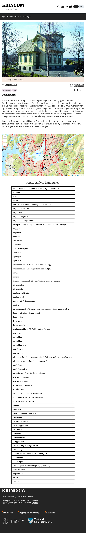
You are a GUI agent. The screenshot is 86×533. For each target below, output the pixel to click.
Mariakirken (18, 349)
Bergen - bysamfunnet (22, 209)
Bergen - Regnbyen (21, 217)
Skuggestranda (19, 441)
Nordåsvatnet (18, 389)
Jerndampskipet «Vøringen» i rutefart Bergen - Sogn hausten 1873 (41, 309)
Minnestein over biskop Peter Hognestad (30, 361)
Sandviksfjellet (19, 437)
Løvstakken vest (19, 345)
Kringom (13, 5)
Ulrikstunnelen (19, 470)
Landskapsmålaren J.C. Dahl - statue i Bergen (31, 329)
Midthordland (14, 16)
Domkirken (17, 241)
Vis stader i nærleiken (67, 6)
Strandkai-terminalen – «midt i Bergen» (30, 453)
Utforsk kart (71, 6)
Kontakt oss (50, 513)
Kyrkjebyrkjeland (20, 325)
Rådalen (16, 405)
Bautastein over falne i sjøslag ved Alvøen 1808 (32, 205)
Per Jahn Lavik (11, 85)
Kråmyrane (17, 321)
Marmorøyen (18, 353)
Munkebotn (18, 365)
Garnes (16, 273)
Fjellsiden (17, 253)
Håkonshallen (18, 285)
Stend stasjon (18, 449)
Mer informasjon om (44, 156)
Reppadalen (17, 417)
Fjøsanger (17, 257)
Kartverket (80, 175)
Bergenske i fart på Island (23, 221)
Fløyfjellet (17, 261)
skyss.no (35, 503)
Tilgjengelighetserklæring (29, 513)
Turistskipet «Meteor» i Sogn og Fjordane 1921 (32, 466)
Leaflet (71, 175)
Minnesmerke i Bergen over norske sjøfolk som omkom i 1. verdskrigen (42, 357)
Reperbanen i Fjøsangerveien (25, 413)
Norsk (76, 6)
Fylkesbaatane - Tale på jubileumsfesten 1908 (32, 269)
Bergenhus (17, 213)
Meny (63, 6)
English (81, 6)
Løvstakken (17, 337)
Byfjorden (17, 233)
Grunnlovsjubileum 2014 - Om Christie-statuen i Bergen (36, 281)
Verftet (16, 478)
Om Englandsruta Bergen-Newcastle (28, 397)
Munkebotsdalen (20, 369)
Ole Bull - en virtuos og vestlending (27, 393)
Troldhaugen (18, 462)
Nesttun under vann (21, 377)
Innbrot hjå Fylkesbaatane (24, 301)
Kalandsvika (18, 317)
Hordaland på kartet (21, 293)
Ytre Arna (17, 482)
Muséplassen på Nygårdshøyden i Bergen (30, 373)
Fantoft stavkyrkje (20, 249)
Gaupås (16, 277)
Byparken (17, 237)
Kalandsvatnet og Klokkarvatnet (26, 313)
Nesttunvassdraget (21, 381)
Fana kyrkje (17, 245)
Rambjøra (17, 409)
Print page (75, 90)
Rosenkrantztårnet (21, 421)
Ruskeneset (17, 429)
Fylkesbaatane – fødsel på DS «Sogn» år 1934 (32, 265)
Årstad (15, 196)
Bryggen (16, 229)
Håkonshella (18, 289)
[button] (43, 49)
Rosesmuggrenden (20, 425)
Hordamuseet (18, 297)
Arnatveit (17, 192)
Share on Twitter (80, 90)
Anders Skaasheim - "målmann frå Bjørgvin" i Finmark (36, 188)
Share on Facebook (83, 90)
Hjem (4, 16)
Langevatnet (18, 333)
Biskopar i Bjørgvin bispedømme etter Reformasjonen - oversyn (39, 225)
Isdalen (16, 305)
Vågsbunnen (18, 474)
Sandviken (17, 433)
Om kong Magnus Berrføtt (24, 401)
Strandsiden (18, 457)
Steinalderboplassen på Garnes (26, 445)
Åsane (15, 201)
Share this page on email (77, 90)
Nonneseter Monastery (22, 385)
